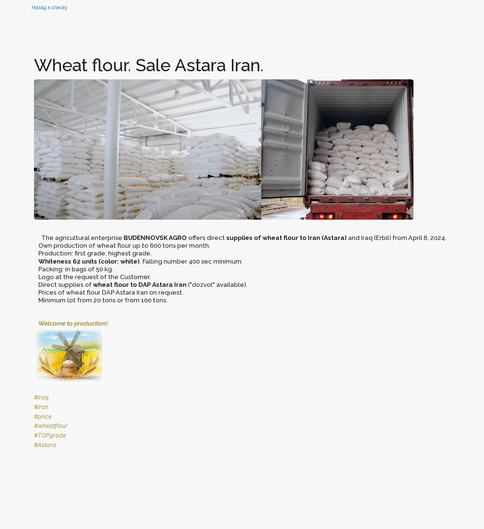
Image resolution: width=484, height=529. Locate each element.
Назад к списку (50, 7)
